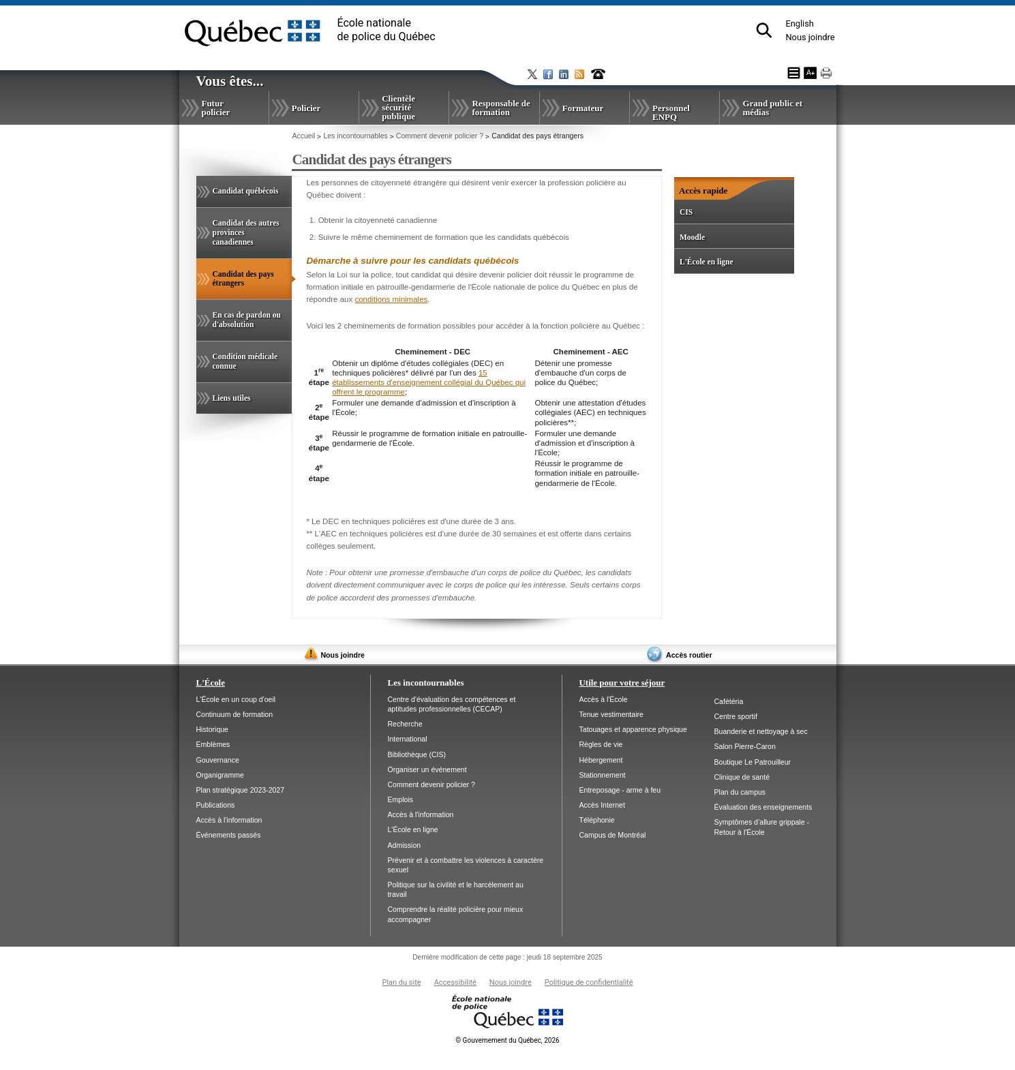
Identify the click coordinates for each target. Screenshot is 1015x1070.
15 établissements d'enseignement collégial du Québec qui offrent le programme (429, 382)
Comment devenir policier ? (439, 136)
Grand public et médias (772, 107)
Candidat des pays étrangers (244, 285)
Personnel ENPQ (671, 112)
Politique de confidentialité (589, 982)
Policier (306, 108)
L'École (210, 682)
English (799, 23)
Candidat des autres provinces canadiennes (246, 232)
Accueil (303, 136)
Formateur (582, 108)
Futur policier (216, 107)
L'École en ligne (706, 262)
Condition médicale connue (245, 361)
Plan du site (401, 982)
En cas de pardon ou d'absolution (247, 319)
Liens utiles (232, 398)
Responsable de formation (501, 107)
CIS (686, 212)
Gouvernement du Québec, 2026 (507, 1040)
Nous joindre (809, 37)
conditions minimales (390, 299)
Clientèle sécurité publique (398, 107)
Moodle (692, 237)
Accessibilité (455, 982)
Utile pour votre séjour (622, 682)
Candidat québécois (246, 191)
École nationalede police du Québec (386, 29)
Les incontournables (355, 136)
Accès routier (689, 655)
